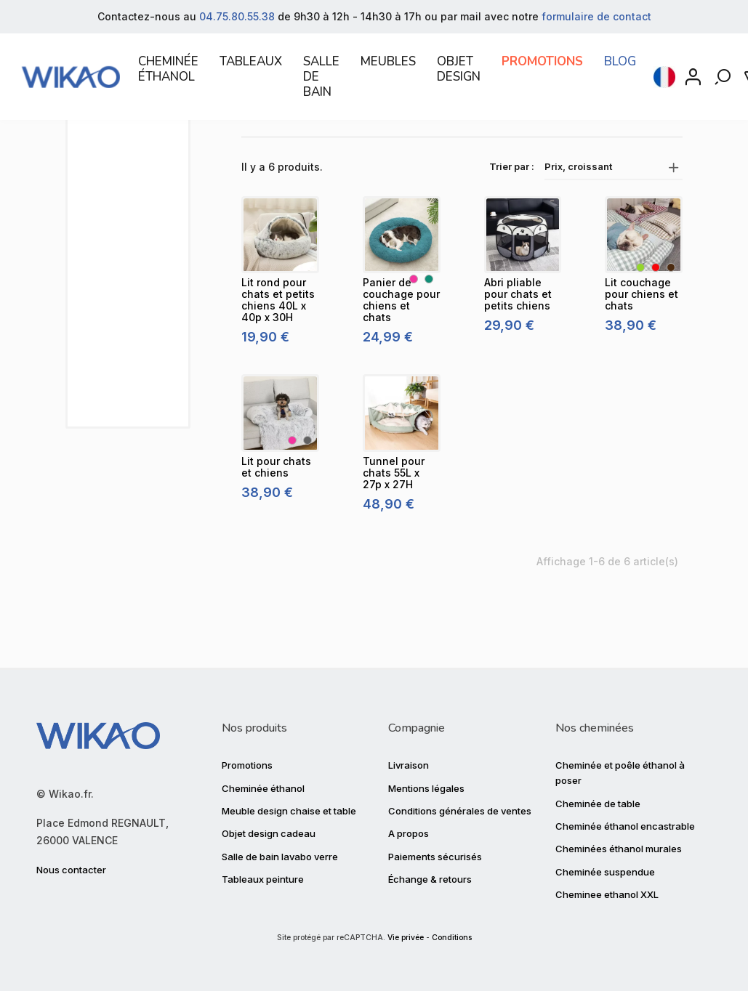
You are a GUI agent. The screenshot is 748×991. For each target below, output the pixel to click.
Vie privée (405, 937)
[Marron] (671, 321)
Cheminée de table (597, 803)
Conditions (452, 937)
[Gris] (307, 494)
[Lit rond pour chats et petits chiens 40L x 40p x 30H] (280, 288)
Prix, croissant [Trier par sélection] (613, 221)
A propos (408, 833)
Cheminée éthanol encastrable (625, 826)
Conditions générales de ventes (459, 811)
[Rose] (413, 333)
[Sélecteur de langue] (664, 83)
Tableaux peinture (263, 879)
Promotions (247, 765)
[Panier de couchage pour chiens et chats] (401, 288)
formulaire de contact (596, 16)
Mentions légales (426, 787)
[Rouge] (655, 321)
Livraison (408, 765)
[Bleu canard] (429, 333)
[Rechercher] (724, 83)
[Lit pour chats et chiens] (280, 467)
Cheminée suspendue (605, 872)
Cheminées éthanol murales (618, 848)
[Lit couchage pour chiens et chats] (643, 288)
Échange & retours (430, 879)
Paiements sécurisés (435, 856)
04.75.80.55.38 (237, 16)
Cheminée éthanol (263, 787)
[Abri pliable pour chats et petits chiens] (523, 288)
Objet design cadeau (268, 833)
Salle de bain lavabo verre (280, 856)
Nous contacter (71, 869)
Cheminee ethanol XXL (607, 894)
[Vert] (640, 321)
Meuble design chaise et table (289, 811)
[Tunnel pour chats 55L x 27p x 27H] (401, 467)
